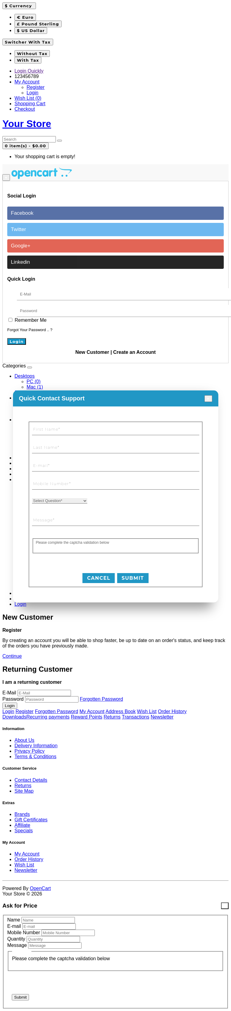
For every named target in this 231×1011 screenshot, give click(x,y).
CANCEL (98, 578)
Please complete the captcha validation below (72, 542)
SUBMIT (133, 578)
